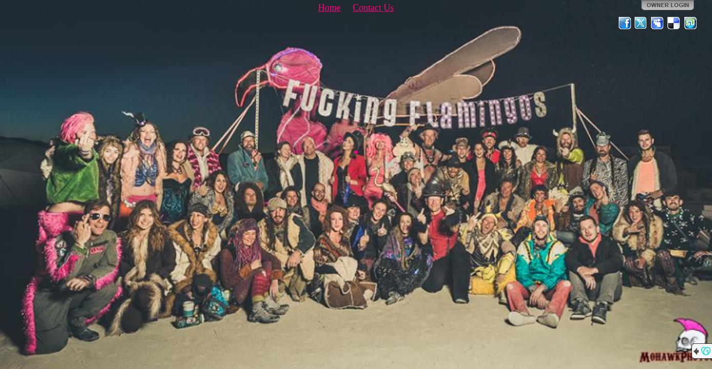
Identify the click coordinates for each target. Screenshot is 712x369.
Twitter (641, 23)
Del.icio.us (674, 23)
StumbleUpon (690, 23)
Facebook (625, 23)
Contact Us (373, 8)
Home (329, 8)
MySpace (657, 23)
